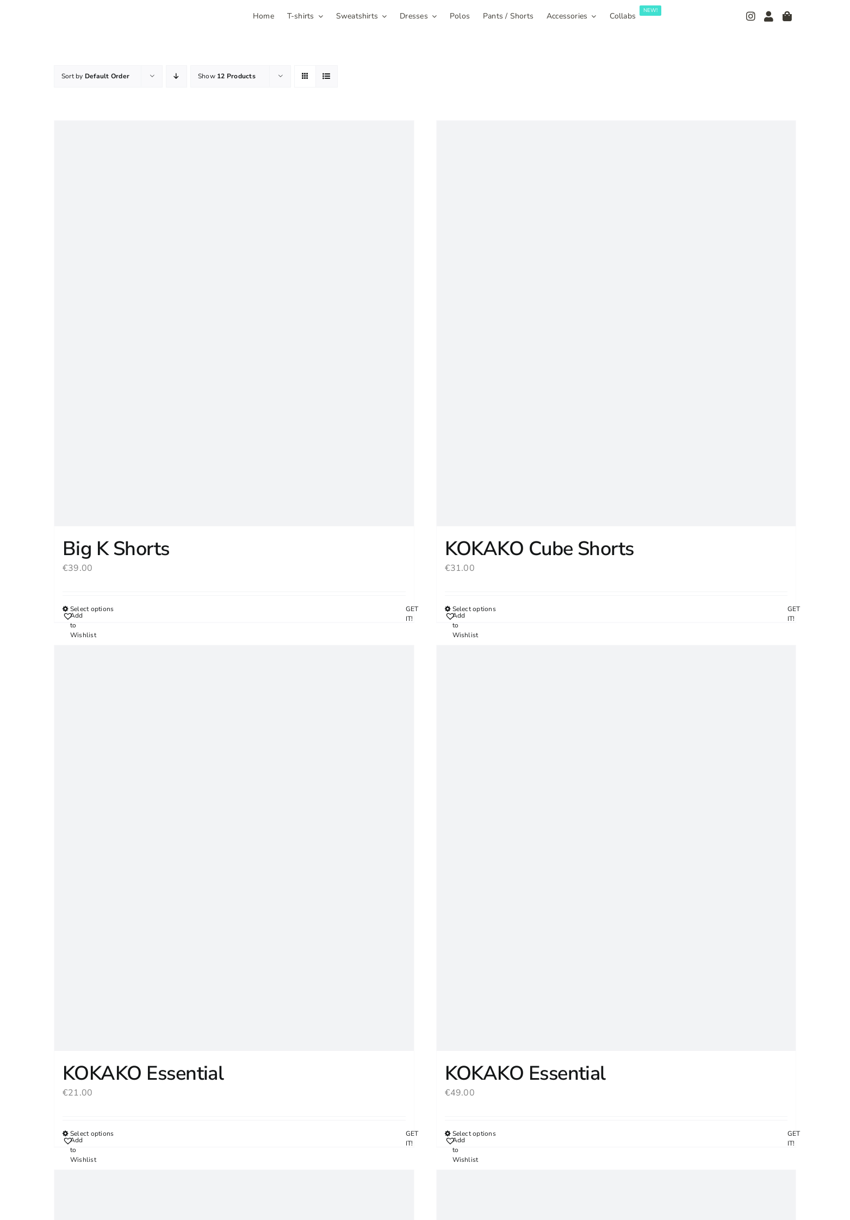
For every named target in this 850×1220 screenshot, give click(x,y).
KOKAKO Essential (143, 1073)
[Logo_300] (99, 12)
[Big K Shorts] (234, 323)
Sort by (95, 76)
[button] (76, 625)
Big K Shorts (116, 549)
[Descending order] (176, 76)
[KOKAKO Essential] (234, 848)
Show (227, 76)
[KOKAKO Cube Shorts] (616, 323)
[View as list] (326, 76)
